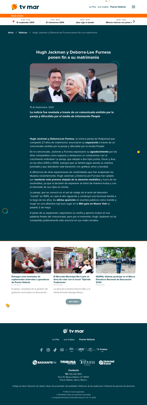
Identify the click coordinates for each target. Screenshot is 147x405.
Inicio (11, 32)
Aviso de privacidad (55, 386)
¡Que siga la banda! (85, 22)
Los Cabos (69, 339)
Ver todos (73, 301)
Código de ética (19, 386)
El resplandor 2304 (25, 22)
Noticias (23, 32)
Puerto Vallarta (87, 339)
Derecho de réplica (36, 386)
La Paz (55, 339)
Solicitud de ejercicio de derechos (120, 386)
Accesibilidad (71, 386)
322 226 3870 (75, 374)
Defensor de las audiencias (91, 386)
